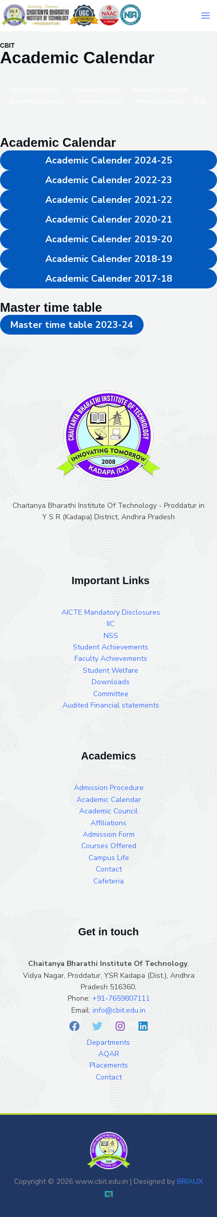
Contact (109, 869)
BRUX (190, 1181)
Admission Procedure (109, 788)
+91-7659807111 (121, 998)
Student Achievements (110, 647)
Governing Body (99, 101)
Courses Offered (108, 846)
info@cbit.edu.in (119, 1010)
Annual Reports (159, 101)
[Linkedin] (143, 1026)
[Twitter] (97, 1026)
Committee (111, 694)
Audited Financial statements (110, 705)
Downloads (111, 682)
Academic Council (36, 101)
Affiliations (108, 823)
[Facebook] (74, 1026)
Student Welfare (110, 670)
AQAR (108, 1054)
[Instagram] (120, 1026)
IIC (110, 624)
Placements (109, 1065)
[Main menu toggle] (205, 15)
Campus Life (108, 858)
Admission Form (109, 834)
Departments (108, 1042)
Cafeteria (108, 881)
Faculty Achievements (110, 658)
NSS (111, 636)
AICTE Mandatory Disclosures (110, 612)
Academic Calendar (108, 800)
